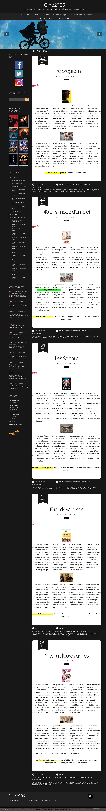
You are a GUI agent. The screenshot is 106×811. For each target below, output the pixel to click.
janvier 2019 (13, 407)
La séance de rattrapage (54, 15)
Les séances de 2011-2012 (19, 199)
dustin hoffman (81, 191)
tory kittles (58, 489)
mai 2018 (12, 419)
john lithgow (71, 336)
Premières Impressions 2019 (19, 278)
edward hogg (59, 191)
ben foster (68, 190)
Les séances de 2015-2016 (19, 208)
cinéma (38, 190)
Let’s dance (12, 344)
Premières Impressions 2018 (19, 274)
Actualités (13, 177)
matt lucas (86, 784)
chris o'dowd (77, 190)
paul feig (40, 785)
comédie (47, 336)
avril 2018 (12, 421)
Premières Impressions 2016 (19, 269)
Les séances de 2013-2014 (19, 203)
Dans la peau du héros (81, 15)
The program (66, 70)
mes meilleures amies (58, 782)
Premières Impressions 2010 (19, 243)
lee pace (50, 191)
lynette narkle (77, 489)
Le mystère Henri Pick (16, 314)
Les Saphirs (66, 358)
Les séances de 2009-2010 (19, 194)
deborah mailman (80, 487)
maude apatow (90, 336)
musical (52, 487)
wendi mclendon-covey (57, 784)
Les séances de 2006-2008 (19, 190)
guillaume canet (87, 190)
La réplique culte (44, 18)
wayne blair (87, 489)
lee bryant (83, 635)
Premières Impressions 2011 (19, 247)
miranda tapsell (47, 489)
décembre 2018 (13, 409)
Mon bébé (12, 324)
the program (58, 190)
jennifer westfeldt (83, 634)
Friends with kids (66, 509)
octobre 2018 (13, 412)
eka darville (67, 489)
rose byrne (78, 782)
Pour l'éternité (64, 18)
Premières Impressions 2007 (19, 230)
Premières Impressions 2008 (19, 234)
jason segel (52, 338)
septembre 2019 (14, 400)
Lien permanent (38, 184)
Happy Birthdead (14, 375)
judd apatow (61, 338)
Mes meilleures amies (66, 655)
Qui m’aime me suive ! (16, 334)
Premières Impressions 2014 (19, 260)
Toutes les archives (15, 425)
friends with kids (62, 634)
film (43, 190)
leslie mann (62, 336)
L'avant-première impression (17, 221)
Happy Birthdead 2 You (16, 365)
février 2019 (13, 405)
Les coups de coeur (16, 211)
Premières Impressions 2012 (19, 252)
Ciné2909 (54, 5)
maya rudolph (46, 635)
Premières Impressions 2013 (19, 256)
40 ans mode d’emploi (66, 211)
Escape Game (13, 385)
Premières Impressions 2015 (19, 265)
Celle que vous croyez (16, 304)
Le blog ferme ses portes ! (17, 293)
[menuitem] (27, 14)
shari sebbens (37, 489)
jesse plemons (42, 191)
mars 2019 (12, 402)
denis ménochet (69, 191)
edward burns (74, 635)
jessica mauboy (92, 487)
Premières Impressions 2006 (19, 225)
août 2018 (12, 416)
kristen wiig (36, 635)
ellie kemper (44, 784)
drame (51, 190)
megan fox (80, 336)
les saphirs (59, 487)
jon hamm (94, 634)
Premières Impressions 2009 (19, 238)
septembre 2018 (14, 414)
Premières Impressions (27, 15)
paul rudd (54, 336)
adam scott (72, 634)
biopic (47, 190)
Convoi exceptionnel (15, 355)
